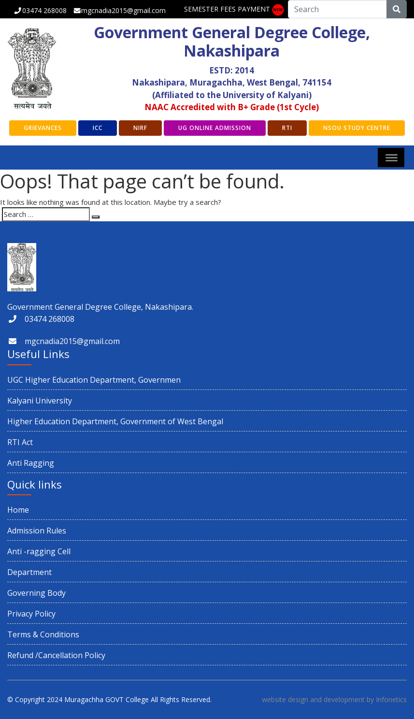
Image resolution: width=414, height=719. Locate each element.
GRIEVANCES (43, 128)
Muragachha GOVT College (106, 699)
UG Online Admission (214, 128)
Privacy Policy (31, 613)
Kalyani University (39, 400)
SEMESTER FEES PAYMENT (227, 9)
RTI (287, 128)
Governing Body (36, 593)
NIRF (140, 128)
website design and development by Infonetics (334, 699)
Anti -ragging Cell (39, 551)
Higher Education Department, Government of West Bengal (115, 421)
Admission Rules (36, 530)
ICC (97, 128)
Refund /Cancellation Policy (56, 655)
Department (29, 572)
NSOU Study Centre (356, 128)
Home (18, 509)
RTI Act (20, 442)
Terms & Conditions (43, 634)
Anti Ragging (30, 463)
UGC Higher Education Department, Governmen (94, 379)
